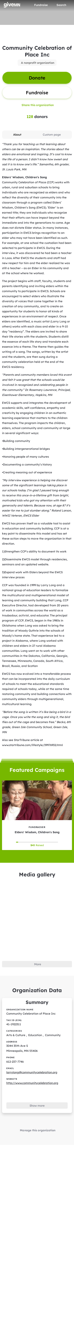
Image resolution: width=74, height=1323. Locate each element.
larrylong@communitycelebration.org (31, 1072)
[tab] (17, 134)
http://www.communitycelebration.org (32, 1083)
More (37, 964)
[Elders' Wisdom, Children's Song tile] (37, 815)
